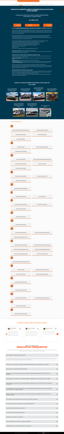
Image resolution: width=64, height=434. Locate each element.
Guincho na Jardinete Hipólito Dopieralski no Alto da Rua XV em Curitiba (32, 83)
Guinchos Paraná (17, 35)
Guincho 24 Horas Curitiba (16, 51)
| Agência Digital (45, 433)
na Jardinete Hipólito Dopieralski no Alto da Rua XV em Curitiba (27, 28)
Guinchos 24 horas (26, 30)
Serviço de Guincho (15, 50)
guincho (16, 40)
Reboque (19, 50)
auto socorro (20, 40)
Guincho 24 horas (15, 60)
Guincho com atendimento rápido (17, 62)
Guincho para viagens (29, 48)
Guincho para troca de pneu (16, 61)
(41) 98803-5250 (50, 1)
